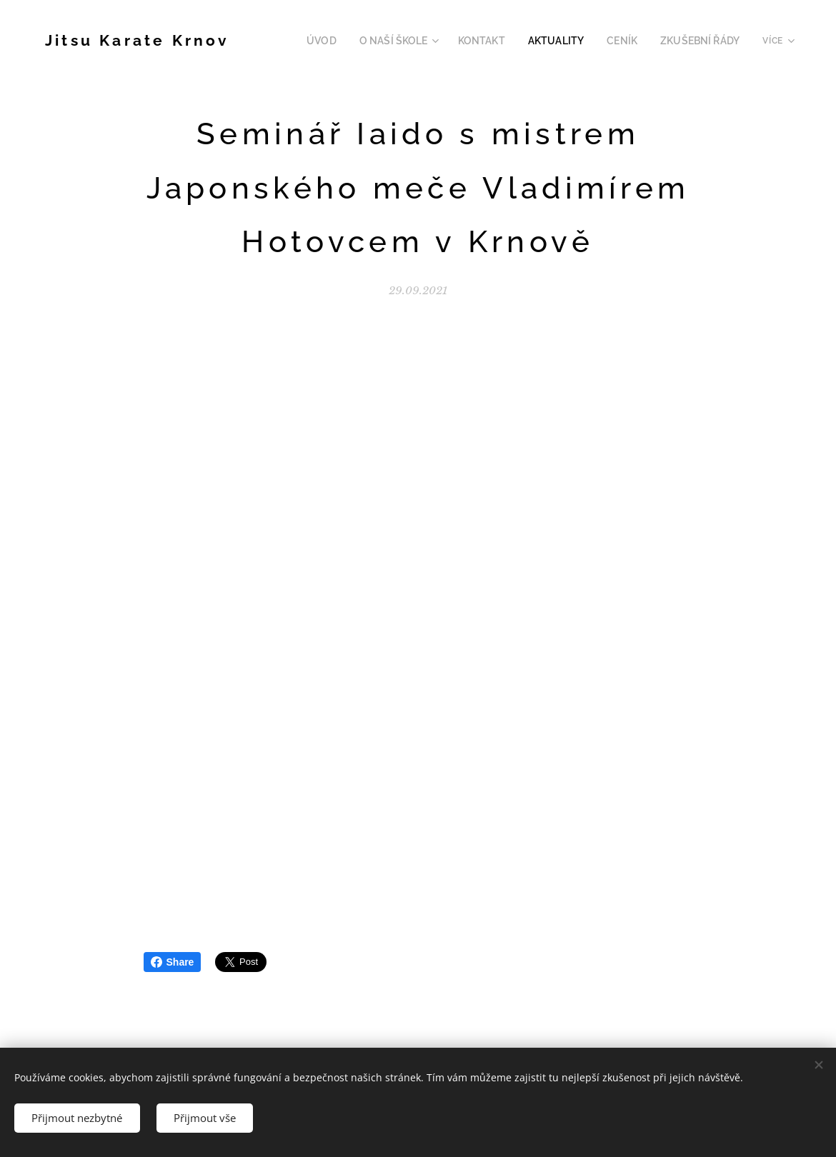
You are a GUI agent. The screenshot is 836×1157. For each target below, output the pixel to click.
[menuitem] (350, 41)
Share (172, 962)
